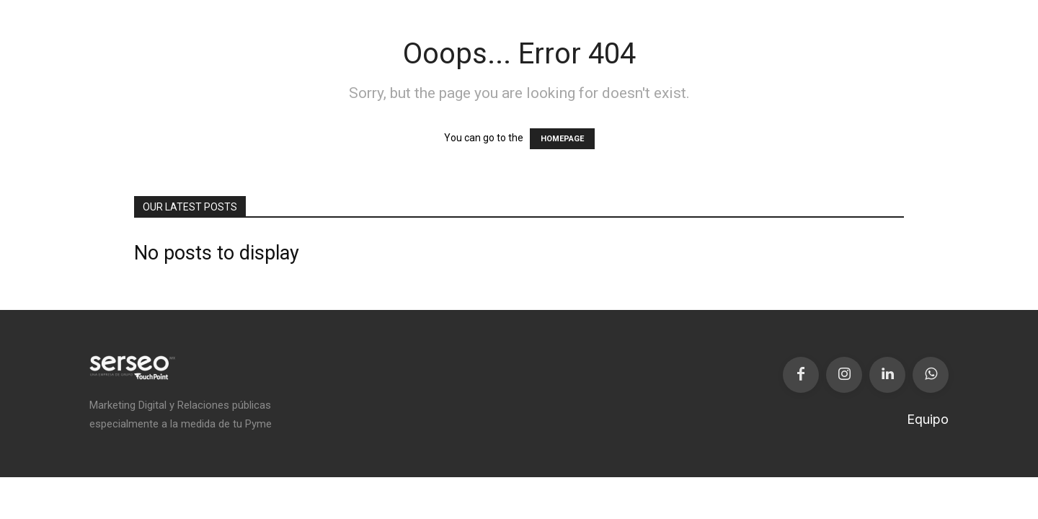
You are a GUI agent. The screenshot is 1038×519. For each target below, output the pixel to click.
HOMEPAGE (562, 138)
